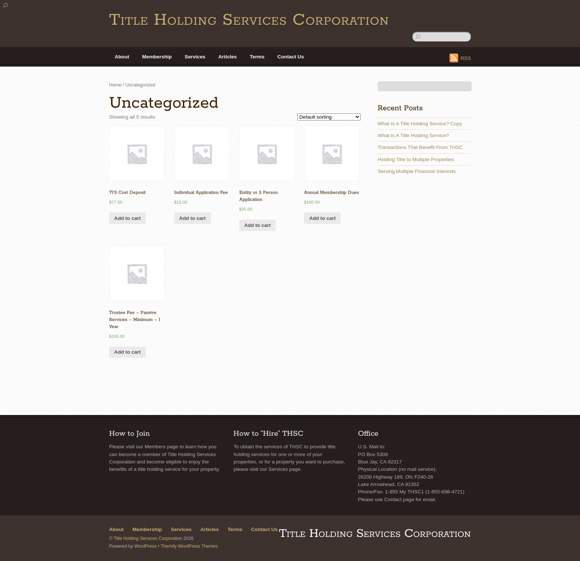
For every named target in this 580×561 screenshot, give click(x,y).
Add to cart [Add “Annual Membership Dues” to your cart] (322, 218)
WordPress (145, 546)
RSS (466, 58)
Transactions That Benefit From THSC (420, 147)
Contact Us (290, 56)
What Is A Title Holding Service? (413, 135)
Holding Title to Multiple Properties (416, 159)
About (122, 56)
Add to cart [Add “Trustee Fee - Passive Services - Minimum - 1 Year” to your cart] (127, 352)
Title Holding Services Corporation (148, 538)
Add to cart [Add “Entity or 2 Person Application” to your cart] (257, 225)
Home (115, 85)
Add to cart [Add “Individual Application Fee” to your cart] (192, 218)
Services (195, 56)
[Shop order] (329, 116)
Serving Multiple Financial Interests (417, 171)
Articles (227, 56)
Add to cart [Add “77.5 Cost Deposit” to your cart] (127, 218)
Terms (257, 56)
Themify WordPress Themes (189, 546)
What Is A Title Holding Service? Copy (420, 123)
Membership (157, 56)
